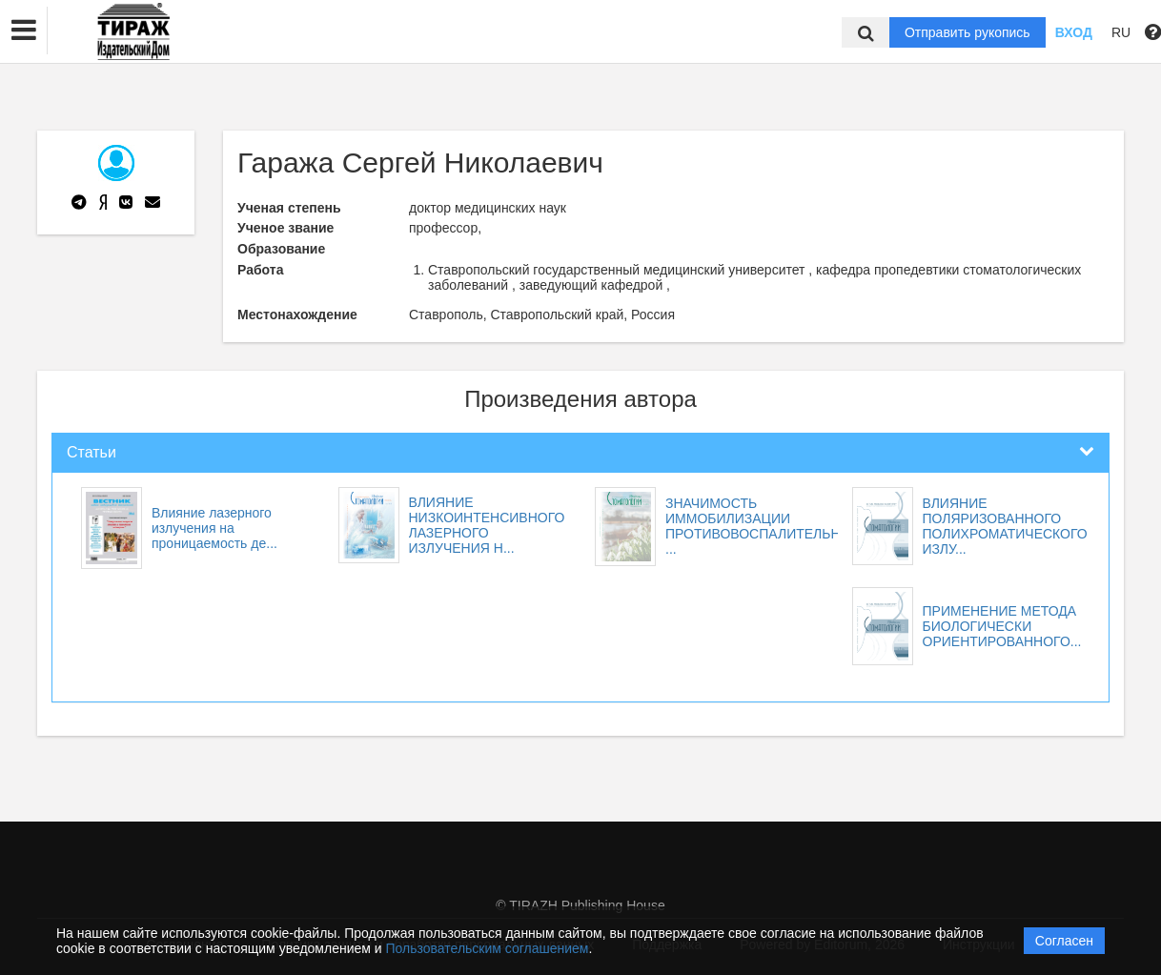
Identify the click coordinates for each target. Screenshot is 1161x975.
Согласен (1064, 940)
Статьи (91, 452)
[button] (24, 30)
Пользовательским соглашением (487, 948)
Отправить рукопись (967, 32)
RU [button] (1120, 32)
